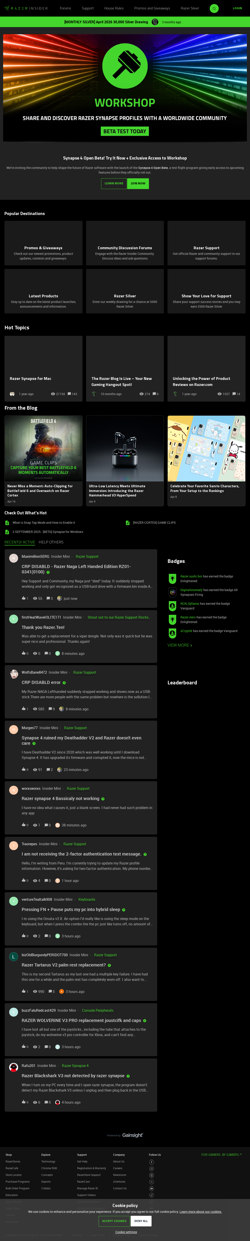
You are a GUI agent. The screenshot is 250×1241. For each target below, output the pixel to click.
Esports (46, 1180)
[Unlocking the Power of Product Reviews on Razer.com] (206, 367)
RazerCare (83, 1180)
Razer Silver (190, 8)
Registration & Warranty (91, 1166)
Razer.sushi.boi (191, 575)
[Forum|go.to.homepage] (25, 8)
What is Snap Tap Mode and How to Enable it (44, 521)
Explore (45, 1153)
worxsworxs (31, 786)
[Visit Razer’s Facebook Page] (152, 1160)
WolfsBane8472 (34, 670)
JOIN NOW (139, 181)
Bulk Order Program (17, 1186)
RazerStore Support (89, 1173)
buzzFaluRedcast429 (39, 1008)
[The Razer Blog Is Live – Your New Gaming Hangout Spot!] (125, 367)
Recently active (19, 541)
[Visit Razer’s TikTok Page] (152, 1193)
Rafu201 (29, 1064)
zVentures (119, 1180)
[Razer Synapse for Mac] (43, 367)
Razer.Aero (188, 615)
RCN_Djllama (189, 602)
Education (12, 1193)
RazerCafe (12, 1166)
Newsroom (119, 1173)
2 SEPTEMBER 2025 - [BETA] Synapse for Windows (48, 530)
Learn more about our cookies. (201, 1211)
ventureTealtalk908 (37, 897)
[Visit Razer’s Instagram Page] (152, 1167)
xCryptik (186, 629)
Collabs (46, 1186)
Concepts (47, 1173)
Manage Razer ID (87, 1186)
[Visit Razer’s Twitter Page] (152, 1180)
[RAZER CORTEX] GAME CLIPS (154, 521)
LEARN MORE (113, 181)
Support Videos (86, 1193)
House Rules (114, 8)
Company (119, 1153)
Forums (65, 8)
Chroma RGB (49, 1166)
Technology (48, 1160)
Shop (9, 1153)
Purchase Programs (18, 1180)
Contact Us (120, 1186)
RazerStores (13, 1160)
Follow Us (155, 1153)
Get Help (82, 1160)
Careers (117, 1166)
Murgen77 (30, 726)
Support (88, 8)
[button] (125, 1232)
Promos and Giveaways (152, 8)
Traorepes (29, 842)
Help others (51, 541)
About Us (118, 1160)
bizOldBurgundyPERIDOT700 (45, 953)
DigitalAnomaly (191, 588)
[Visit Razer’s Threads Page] (152, 1174)
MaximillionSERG (35, 554)
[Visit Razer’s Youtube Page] (152, 1187)
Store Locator (14, 1173)
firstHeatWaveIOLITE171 (41, 615)
